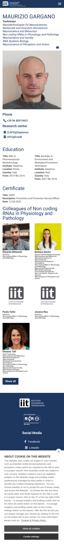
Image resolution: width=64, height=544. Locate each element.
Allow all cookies (31, 528)
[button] (57, 47)
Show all (10, 381)
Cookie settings (31, 536)
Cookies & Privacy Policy (33, 520)
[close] (58, 451)
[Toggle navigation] (59, 4)
